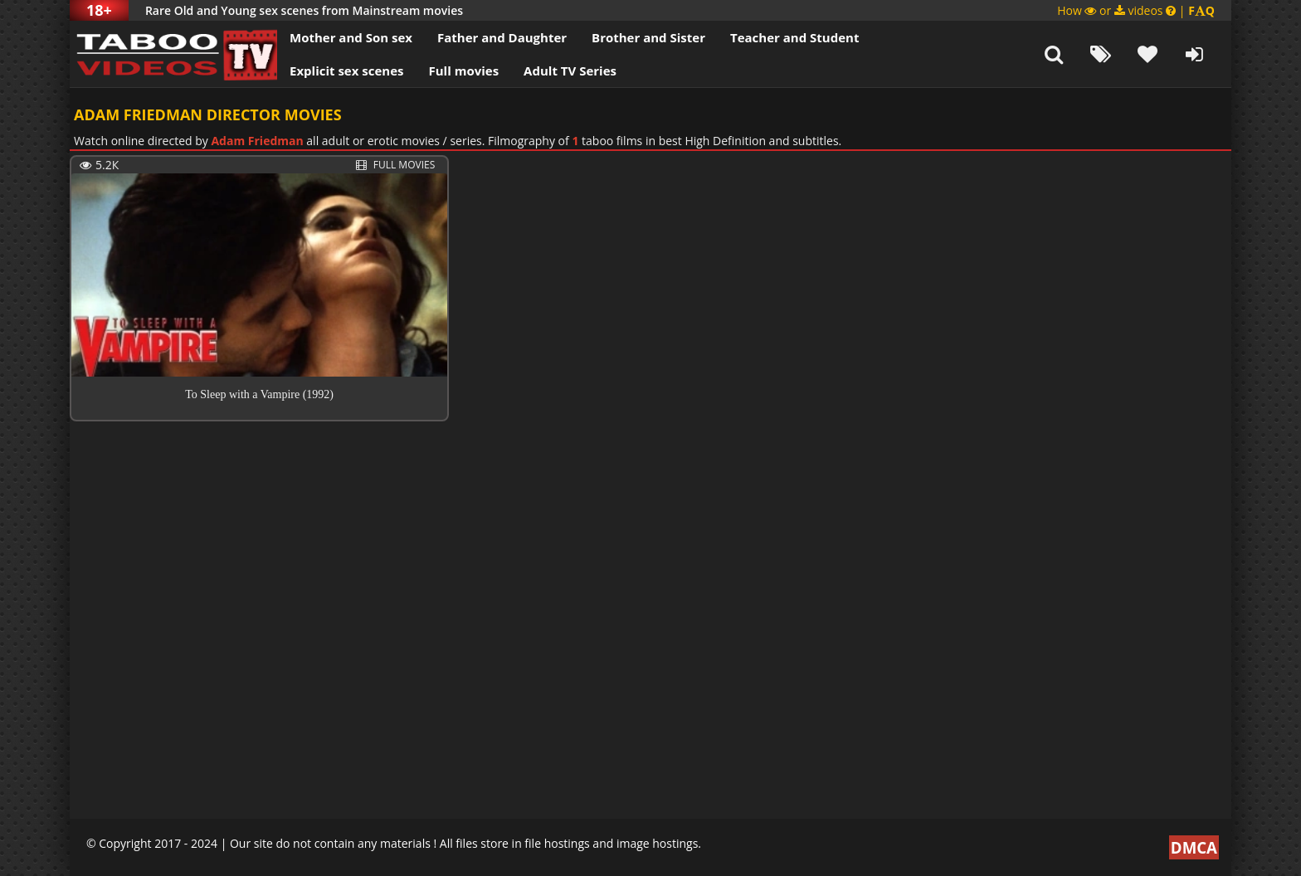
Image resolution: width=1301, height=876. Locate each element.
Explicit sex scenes (347, 70)
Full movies (464, 70)
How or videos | (1136, 10)
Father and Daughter (502, 37)
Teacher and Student (794, 37)
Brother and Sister (648, 37)
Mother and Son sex (351, 37)
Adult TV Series (570, 70)
